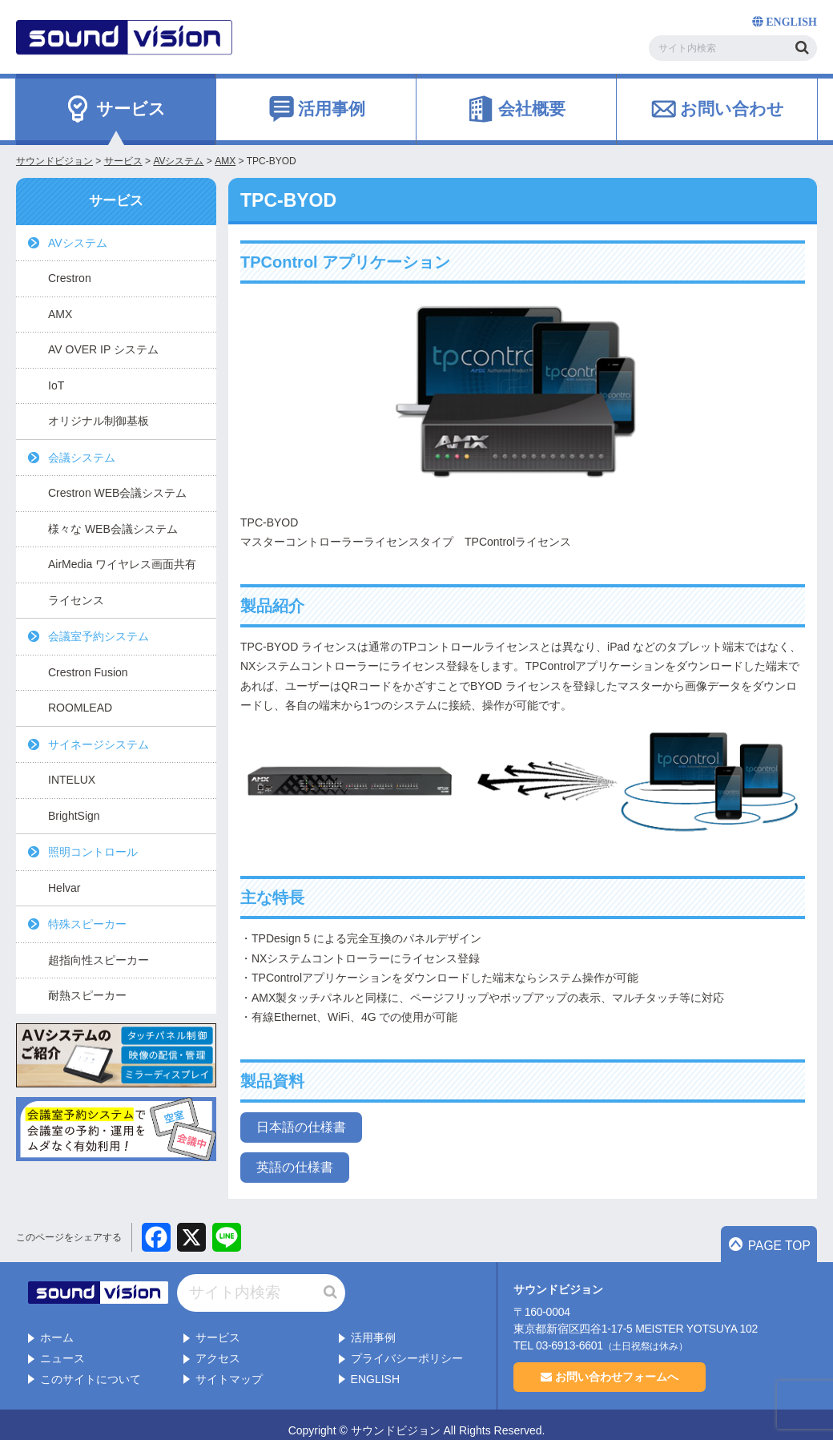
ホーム (57, 1326)
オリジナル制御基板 (98, 420)
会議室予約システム (98, 636)
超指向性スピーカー (98, 960)
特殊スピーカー (87, 924)
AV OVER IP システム (103, 349)
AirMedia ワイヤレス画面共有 (122, 564)
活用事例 (373, 1326)
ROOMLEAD (80, 707)
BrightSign (74, 815)
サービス (217, 1326)
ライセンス (76, 600)
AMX (60, 314)
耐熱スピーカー (87, 995)
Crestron (69, 278)
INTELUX (71, 779)
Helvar (64, 887)
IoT (56, 385)
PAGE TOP (778, 1246)
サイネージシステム (98, 744)
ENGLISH (375, 1367)
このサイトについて (90, 1367)
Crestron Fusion (88, 672)
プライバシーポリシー (407, 1346)
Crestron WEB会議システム (117, 492)
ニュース (62, 1346)
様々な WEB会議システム (113, 528)
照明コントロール (93, 851)
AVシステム (77, 242)
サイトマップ (229, 1367)
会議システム (81, 457)
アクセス (217, 1346)
